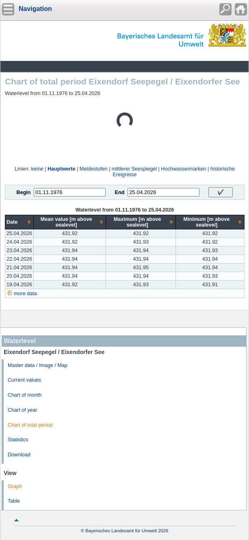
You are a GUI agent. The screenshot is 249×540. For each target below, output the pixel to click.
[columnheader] (19, 222)
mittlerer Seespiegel (134, 169)
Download (19, 455)
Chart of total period (30, 425)
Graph (15, 486)
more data (25, 293)
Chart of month (24, 395)
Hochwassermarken (183, 169)
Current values (24, 380)
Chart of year (22, 410)
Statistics (18, 440)
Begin (24, 192)
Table (14, 501)
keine (37, 169)
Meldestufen (94, 169)
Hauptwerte (62, 169)
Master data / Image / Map (37, 365)
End (120, 192)
